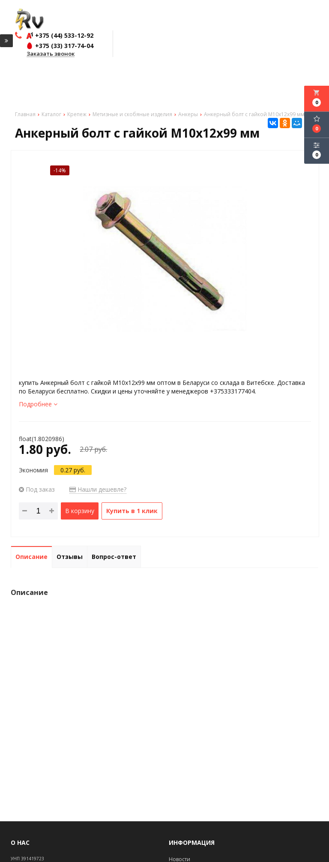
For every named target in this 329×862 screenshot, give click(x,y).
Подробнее (38, 404)
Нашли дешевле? (97, 489)
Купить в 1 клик (132, 511)
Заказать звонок (51, 54)
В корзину (79, 511)
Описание (31, 557)
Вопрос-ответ (114, 557)
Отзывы (70, 557)
